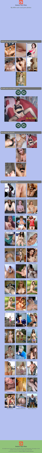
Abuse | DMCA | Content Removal (26, 451)
